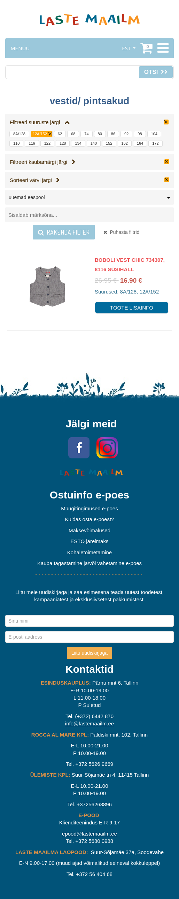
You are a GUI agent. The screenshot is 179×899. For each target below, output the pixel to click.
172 (155, 143)
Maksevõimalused (89, 530)
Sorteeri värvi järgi (35, 180)
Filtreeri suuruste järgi (40, 122)
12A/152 (40, 134)
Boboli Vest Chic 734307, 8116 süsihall (130, 264)
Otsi (156, 72)
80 (100, 134)
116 (32, 143)
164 (140, 143)
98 (140, 134)
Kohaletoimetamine (89, 552)
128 (63, 143)
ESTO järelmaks (90, 541)
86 (113, 134)
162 (125, 143)
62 (60, 134)
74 (86, 134)
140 (94, 143)
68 (73, 134)
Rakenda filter (64, 232)
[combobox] (89, 198)
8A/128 (19, 134)
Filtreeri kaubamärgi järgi (43, 162)
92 (126, 134)
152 (109, 143)
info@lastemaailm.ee (89, 723)
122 (47, 143)
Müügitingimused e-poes (89, 508)
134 (78, 143)
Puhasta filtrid (121, 232)
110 (16, 143)
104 (154, 134)
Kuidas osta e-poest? (89, 519)
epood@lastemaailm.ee (89, 834)
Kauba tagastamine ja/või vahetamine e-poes (89, 563)
